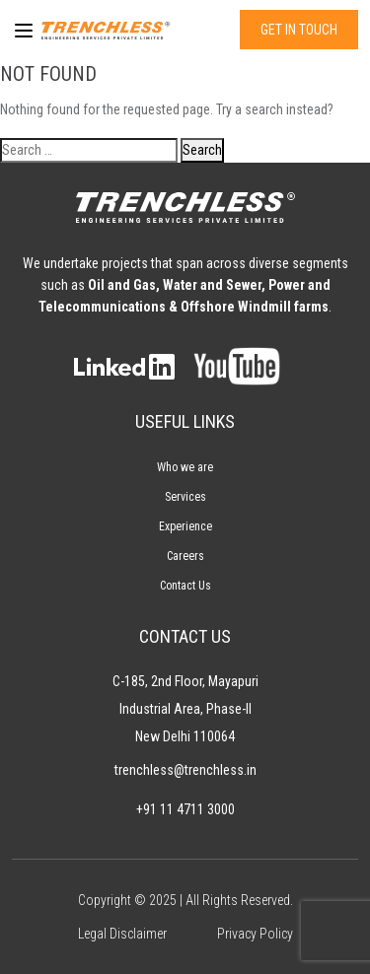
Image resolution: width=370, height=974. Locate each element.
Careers (185, 556)
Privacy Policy (255, 933)
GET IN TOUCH (298, 29)
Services (185, 497)
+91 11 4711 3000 (185, 809)
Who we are (185, 467)
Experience (185, 526)
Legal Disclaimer (122, 933)
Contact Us (185, 585)
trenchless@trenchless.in (185, 770)
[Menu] (18, 30)
